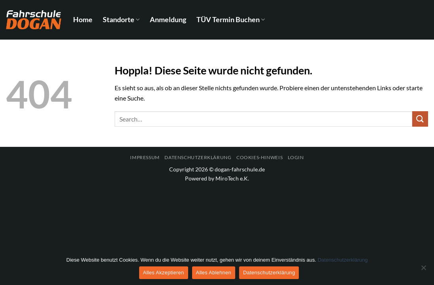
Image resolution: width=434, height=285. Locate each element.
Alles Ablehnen (214, 273)
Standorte (121, 19)
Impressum (145, 157)
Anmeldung (168, 19)
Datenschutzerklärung (197, 157)
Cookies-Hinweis (259, 157)
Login (296, 157)
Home (82, 19)
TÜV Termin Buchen (230, 19)
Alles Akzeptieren (163, 273)
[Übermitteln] (420, 119)
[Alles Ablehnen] (423, 270)
